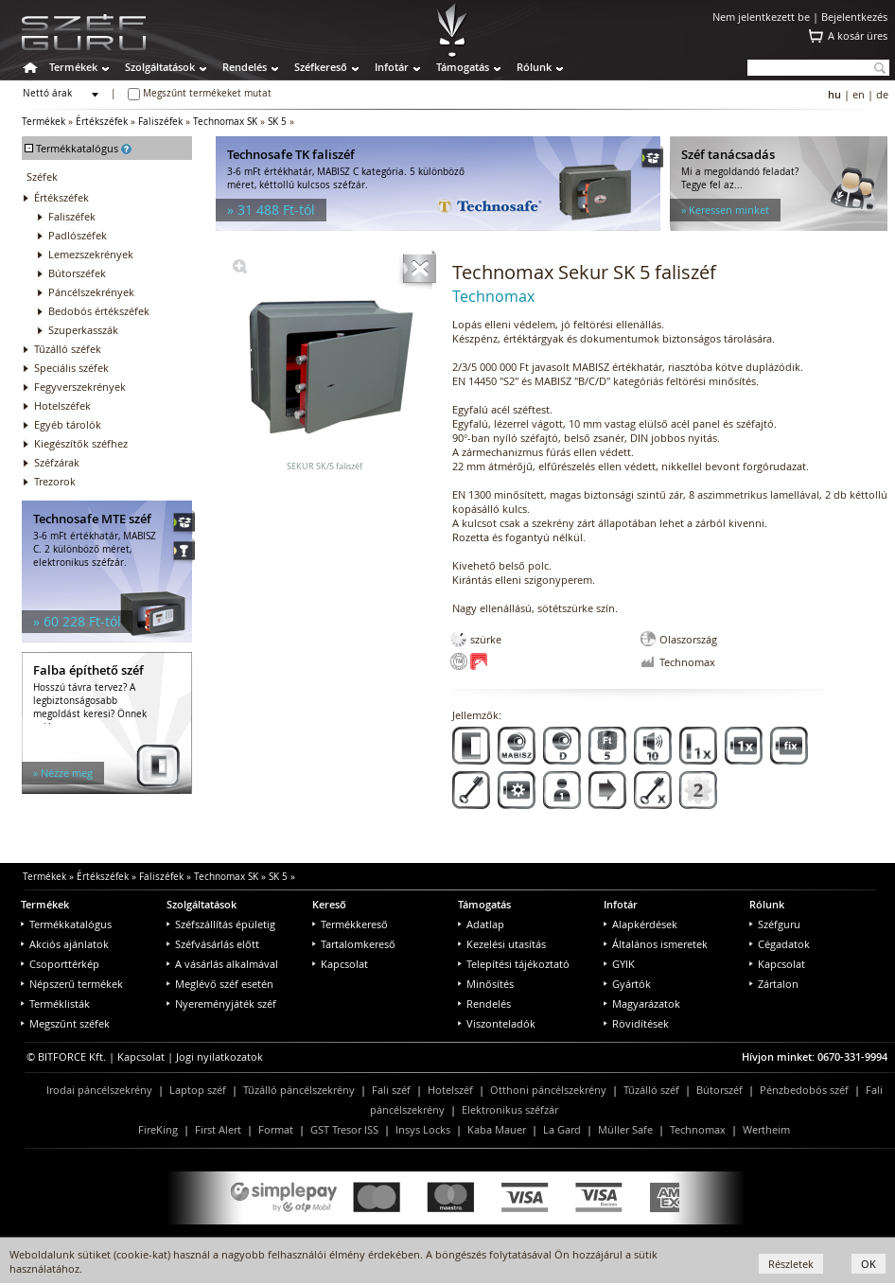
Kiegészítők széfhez (81, 443)
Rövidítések (636, 1023)
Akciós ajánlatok (65, 944)
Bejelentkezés (854, 16)
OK (868, 1264)
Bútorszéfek (77, 273)
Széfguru (774, 924)
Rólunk (534, 67)
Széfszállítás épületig (221, 924)
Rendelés (244, 67)
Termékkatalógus (66, 924)
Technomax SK (225, 121)
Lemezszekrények (90, 254)
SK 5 (277, 121)
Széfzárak (56, 462)
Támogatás (462, 67)
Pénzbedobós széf (804, 1090)
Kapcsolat (340, 964)
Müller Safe (625, 1129)
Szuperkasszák (83, 330)
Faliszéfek (160, 121)
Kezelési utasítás (502, 944)
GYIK (619, 964)
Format (275, 1129)
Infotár (392, 67)
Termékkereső (350, 924)
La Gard (562, 1129)
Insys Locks (422, 1129)
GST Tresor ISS (344, 1129)
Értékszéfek (102, 121)
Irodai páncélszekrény (99, 1090)
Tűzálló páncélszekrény (299, 1090)
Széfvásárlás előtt (213, 944)
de (882, 94)
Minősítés (486, 984)
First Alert (218, 1129)
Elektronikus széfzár (510, 1109)
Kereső (329, 904)
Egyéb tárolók (67, 424)
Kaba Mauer (496, 1129)
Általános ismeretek (656, 944)
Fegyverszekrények (80, 386)
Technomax (698, 1129)
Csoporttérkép (60, 964)
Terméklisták (55, 1003)
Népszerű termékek (72, 984)
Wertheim (766, 1129)
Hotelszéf (450, 1090)
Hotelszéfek (62, 405)
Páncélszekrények (91, 292)
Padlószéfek (77, 235)
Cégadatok (779, 944)
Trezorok (55, 481)
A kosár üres (857, 35)
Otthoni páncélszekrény (548, 1090)
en (858, 94)
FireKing (158, 1129)
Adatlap (481, 924)
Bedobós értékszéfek (98, 311)
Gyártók (627, 984)
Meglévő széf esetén (220, 984)
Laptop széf (197, 1090)
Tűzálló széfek (67, 349)
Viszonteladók (496, 1023)
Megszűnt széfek (65, 1023)
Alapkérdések (640, 924)
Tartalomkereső (353, 944)
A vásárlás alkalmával (222, 964)
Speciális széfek (71, 368)
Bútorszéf (719, 1090)
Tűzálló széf (651, 1090)
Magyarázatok (642, 1003)
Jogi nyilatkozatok (219, 1056)
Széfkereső (320, 67)
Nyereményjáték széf (221, 1003)
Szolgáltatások (160, 67)
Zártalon (773, 984)
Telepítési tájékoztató (514, 964)
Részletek (791, 1264)
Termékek (73, 67)
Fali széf (391, 1090)
